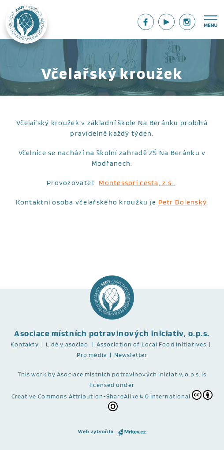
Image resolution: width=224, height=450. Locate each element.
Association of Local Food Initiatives (151, 344)
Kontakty (25, 344)
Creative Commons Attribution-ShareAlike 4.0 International (112, 400)
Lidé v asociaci (68, 344)
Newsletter (130, 354)
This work (32, 374)
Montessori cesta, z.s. (137, 183)
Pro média (92, 354)
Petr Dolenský (182, 202)
